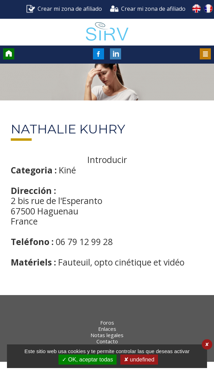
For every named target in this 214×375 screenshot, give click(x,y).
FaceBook (98, 53)
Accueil (8, 53)
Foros (107, 336)
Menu (205, 53)
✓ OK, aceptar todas (87, 359)
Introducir (107, 160)
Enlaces (107, 342)
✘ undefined (139, 359)
